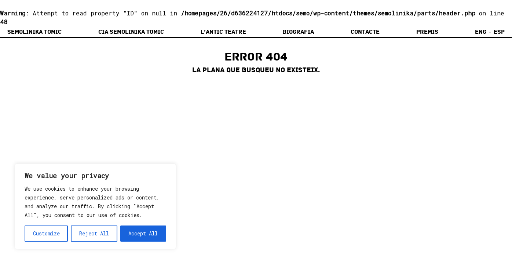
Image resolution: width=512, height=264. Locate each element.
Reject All (94, 233)
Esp (499, 32)
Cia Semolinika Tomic (131, 32)
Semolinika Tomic (34, 32)
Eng (480, 32)
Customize (46, 233)
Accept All (143, 233)
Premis (427, 32)
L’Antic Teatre (223, 32)
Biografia (298, 32)
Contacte (365, 32)
